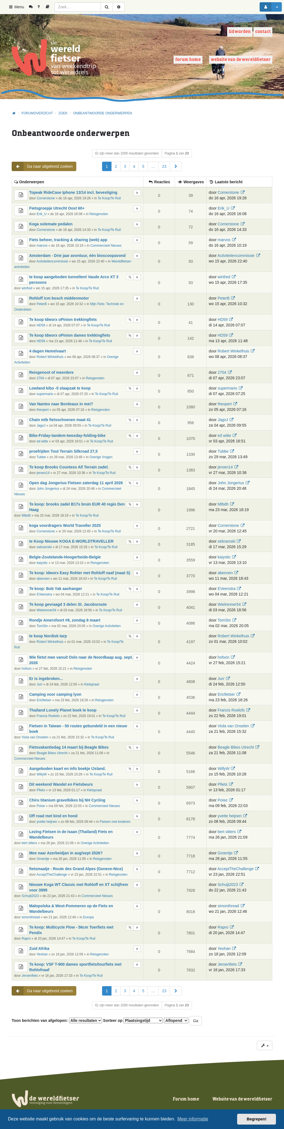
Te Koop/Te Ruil (109, 198)
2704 (40, 378)
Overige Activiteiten (107, 626)
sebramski (44, 547)
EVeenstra (44, 594)
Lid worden (240, 31)
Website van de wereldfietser (241, 59)
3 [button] (125, 166)
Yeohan (42, 954)
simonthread (31, 917)
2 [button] (116, 166)
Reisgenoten (99, 214)
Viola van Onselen (35, 737)
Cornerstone (46, 198)
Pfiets (41, 790)
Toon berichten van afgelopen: (57, 1020)
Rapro (26, 938)
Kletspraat (91, 684)
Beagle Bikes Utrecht (52, 753)
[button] (176, 166)
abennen (43, 579)
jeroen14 (43, 473)
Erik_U (42, 214)
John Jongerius (48, 489)
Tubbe (41, 457)
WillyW (42, 774)
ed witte (42, 441)
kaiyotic (42, 563)
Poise (41, 806)
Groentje (43, 859)
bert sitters (29, 843)
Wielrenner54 (46, 610)
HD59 (41, 325)
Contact (263, 31)
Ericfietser (44, 700)
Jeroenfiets (30, 976)
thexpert (43, 410)
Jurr (39, 684)
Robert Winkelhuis (50, 357)
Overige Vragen (101, 457)
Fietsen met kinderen (115, 822)
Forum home (188, 59)
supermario (45, 394)
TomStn (42, 626)
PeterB (42, 304)
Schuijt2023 (30, 896)
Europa (88, 917)
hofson (27, 669)
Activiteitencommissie (52, 261)
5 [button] (143, 166)
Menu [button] (16, 7)
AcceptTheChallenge (52, 875)
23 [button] (164, 166)
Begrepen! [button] (257, 1119)
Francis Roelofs (48, 716)
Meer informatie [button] (192, 1119)
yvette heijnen (47, 822)
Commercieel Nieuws (105, 246)
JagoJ (41, 425)
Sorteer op (133, 1020)
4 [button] (134, 166)
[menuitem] (32, 7)
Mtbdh (26, 515)
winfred (27, 288)
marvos (42, 246)
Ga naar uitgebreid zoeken (42, 166)
